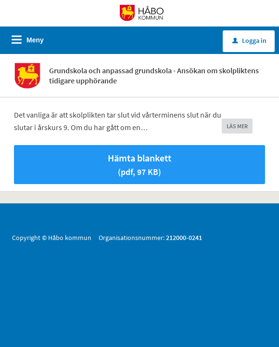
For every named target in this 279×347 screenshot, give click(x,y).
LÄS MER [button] (237, 126)
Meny (35, 40)
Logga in (249, 40)
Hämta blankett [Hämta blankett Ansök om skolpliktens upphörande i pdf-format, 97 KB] (139, 164)
